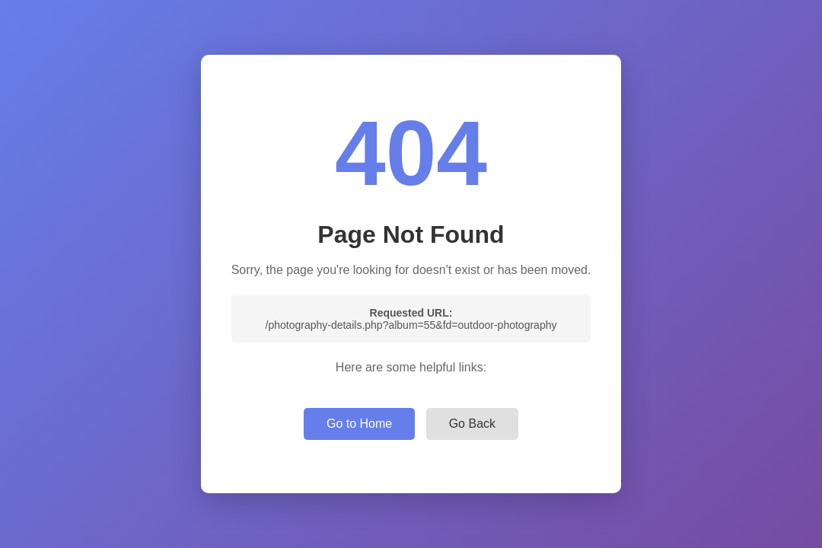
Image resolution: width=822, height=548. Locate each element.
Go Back (472, 423)
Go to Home (359, 423)
